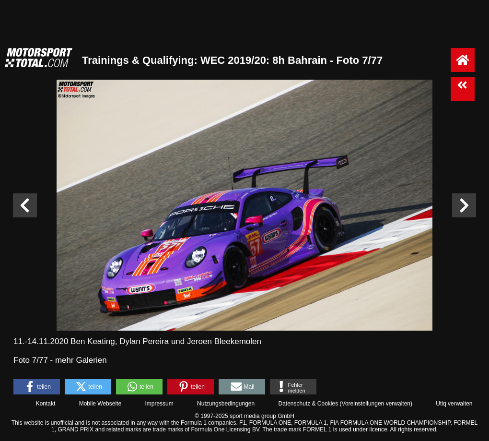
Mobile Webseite (100, 403)
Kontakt (46, 403)
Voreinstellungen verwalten (376, 403)
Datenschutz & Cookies (308, 403)
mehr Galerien (81, 360)
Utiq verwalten (454, 403)
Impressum (159, 403)
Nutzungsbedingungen (226, 403)
